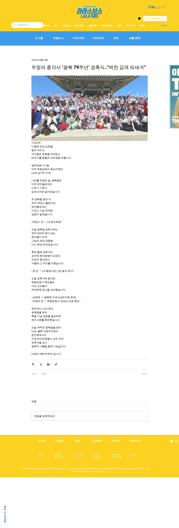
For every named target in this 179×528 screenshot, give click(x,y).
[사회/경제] (98, 38)
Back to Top (4, 514)
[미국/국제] (78, 38)
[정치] (116, 38)
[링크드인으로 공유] (48, 364)
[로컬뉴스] (58, 38)
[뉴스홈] (39, 38)
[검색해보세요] (27, 25)
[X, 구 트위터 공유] (40, 364)
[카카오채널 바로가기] (155, 18)
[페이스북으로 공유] (32, 364)
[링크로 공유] (56, 364)
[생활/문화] (134, 38)
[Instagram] (176, 441)
